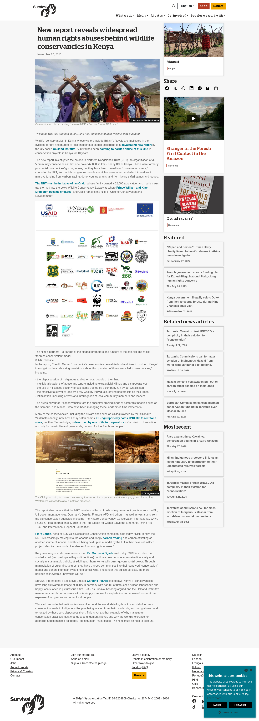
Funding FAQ (140, 667)
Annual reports (19, 667)
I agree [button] (217, 705)
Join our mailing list (82, 654)
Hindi (195, 679)
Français (197, 663)
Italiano (196, 667)
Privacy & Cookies (21, 671)
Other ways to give (143, 663)
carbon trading (112, 538)
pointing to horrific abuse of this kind (124, 149)
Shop (203, 6)
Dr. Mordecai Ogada (100, 553)
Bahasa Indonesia (203, 687)
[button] (174, 6)
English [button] (186, 6)
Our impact (17, 659)
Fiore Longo (43, 533)
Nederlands (199, 671)
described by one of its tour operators (99, 422)
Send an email (80, 659)
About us (157, 15)
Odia (195, 683)
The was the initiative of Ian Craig (60, 183)
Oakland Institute (64, 149)
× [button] (251, 670)
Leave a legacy (141, 654)
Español (197, 659)
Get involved (176, 15)
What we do (124, 15)
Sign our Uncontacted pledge (88, 663)
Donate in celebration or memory (152, 659)
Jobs (13, 663)
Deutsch (197, 654)
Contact (15, 675)
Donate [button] (218, 6)
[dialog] (230, 692)
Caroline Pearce (97, 580)
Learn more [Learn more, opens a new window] (214, 698)
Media (141, 15)
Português (198, 675)
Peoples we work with (207, 15)
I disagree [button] (240, 705)
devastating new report (136, 144)
